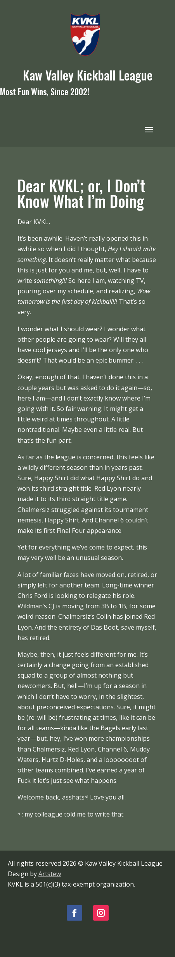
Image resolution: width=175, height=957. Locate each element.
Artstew (49, 874)
